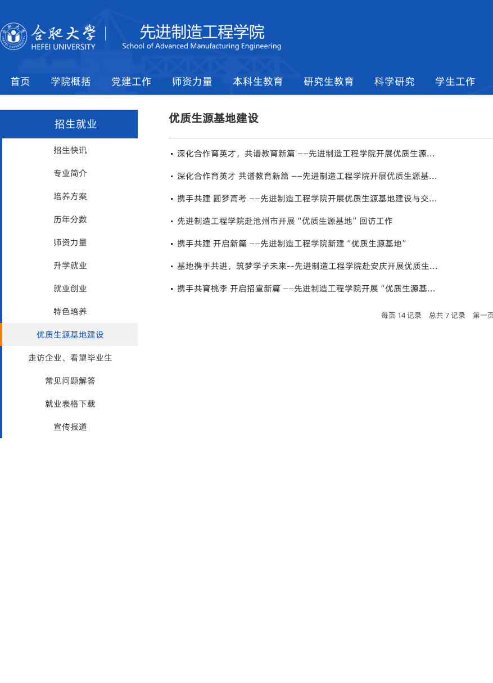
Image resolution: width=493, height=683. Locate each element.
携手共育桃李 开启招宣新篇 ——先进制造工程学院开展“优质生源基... (306, 288)
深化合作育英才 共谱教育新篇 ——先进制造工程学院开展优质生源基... (307, 176)
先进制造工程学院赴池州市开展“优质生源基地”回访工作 (285, 221)
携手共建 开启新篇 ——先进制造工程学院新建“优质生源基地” (293, 243)
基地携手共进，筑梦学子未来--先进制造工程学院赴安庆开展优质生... (307, 266)
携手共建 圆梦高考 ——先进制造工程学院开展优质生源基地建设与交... (307, 198)
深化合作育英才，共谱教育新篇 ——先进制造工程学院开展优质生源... (306, 153)
